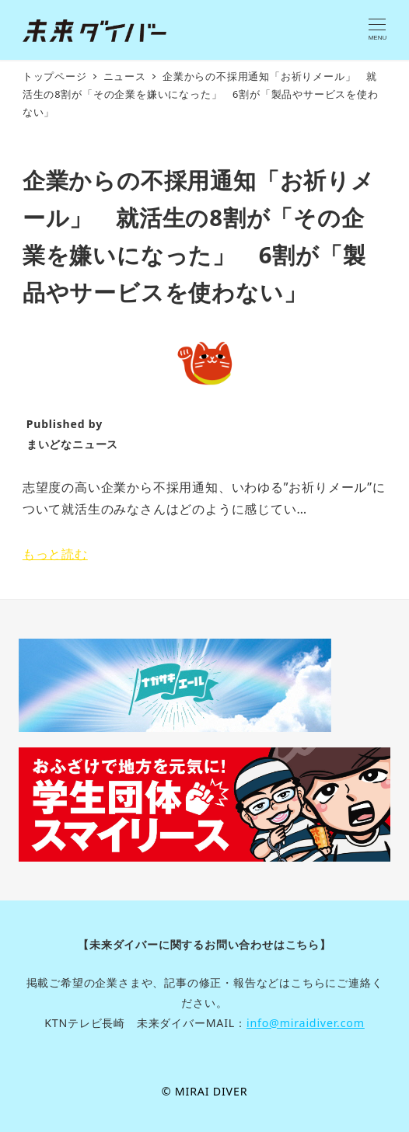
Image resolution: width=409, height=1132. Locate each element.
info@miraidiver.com (305, 1022)
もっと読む (55, 554)
